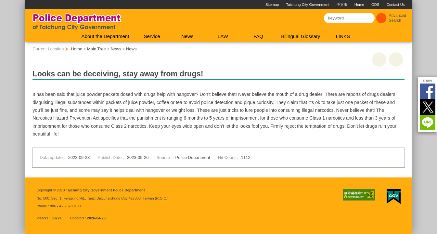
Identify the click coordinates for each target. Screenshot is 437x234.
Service (152, 36)
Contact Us (396, 4)
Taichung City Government (307, 4)
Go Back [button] (396, 59)
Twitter (427, 107)
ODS (375, 4)
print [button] (379, 59)
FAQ (258, 36)
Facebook (427, 91)
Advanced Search (397, 18)
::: (28, 2)
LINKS (343, 36)
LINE (427, 122)
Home (359, 4)
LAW (223, 36)
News (187, 36)
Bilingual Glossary (300, 36)
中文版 (342, 4)
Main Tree (96, 48)
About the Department (105, 36)
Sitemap (272, 4)
